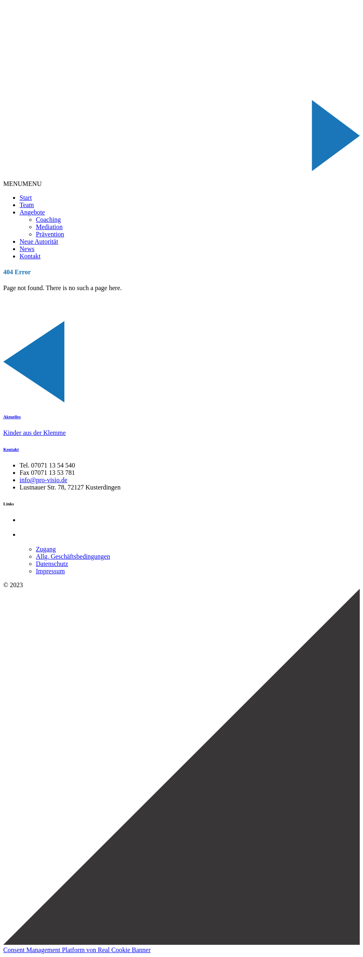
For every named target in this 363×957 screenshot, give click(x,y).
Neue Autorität (39, 241)
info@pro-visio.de (43, 479)
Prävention (50, 234)
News (27, 248)
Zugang (46, 549)
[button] (22, 183)
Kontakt (30, 256)
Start (26, 197)
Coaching (48, 219)
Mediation (49, 226)
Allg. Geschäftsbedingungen (73, 556)
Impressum (50, 571)
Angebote (32, 212)
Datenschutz (52, 563)
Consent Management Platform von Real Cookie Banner (77, 949)
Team (27, 204)
